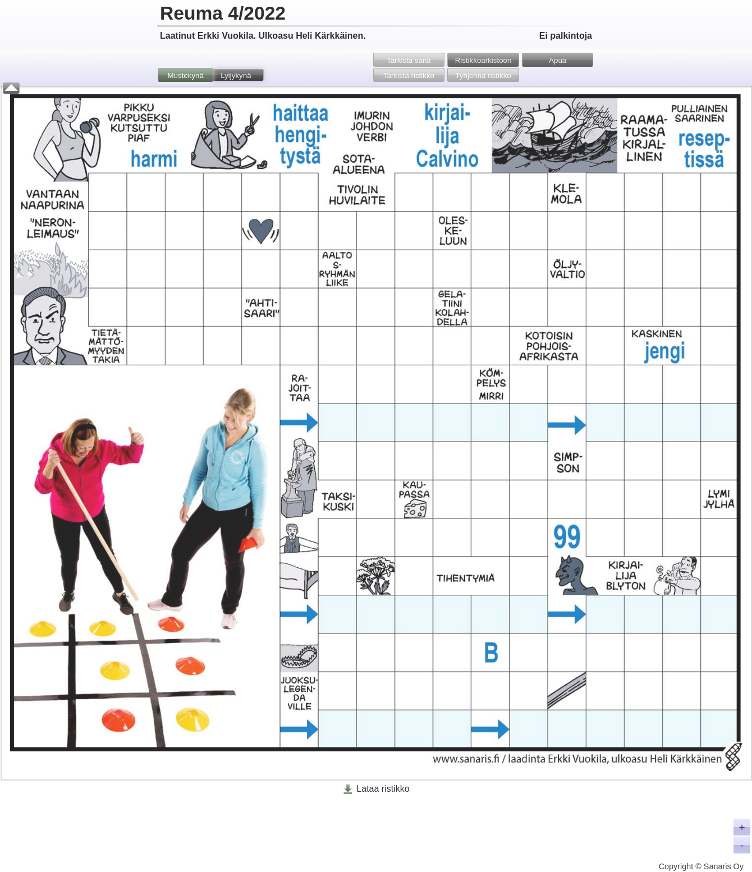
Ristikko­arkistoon (483, 60)
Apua (557, 60)
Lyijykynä (236, 75)
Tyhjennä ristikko (483, 75)
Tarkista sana (409, 60)
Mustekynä (185, 75)
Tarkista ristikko (408, 75)
